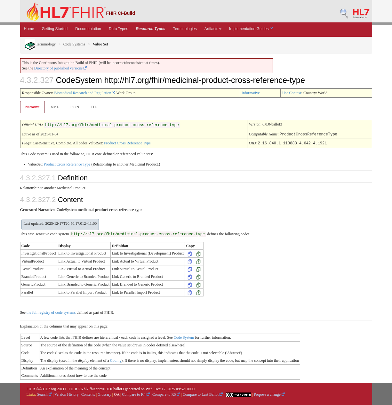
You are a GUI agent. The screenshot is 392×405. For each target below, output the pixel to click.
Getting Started (55, 29)
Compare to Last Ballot (203, 394)
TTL (93, 107)
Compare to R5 (166, 394)
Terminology (40, 44)
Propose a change (269, 394)
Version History (66, 394)
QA (116, 394)
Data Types (118, 29)
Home (29, 29)
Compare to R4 (135, 394)
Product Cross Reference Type (127, 143)
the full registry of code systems (51, 312)
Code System (184, 337)
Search (44, 394)
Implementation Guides (251, 29)
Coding (115, 360)
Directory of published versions (60, 68)
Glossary (104, 394)
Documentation (88, 29)
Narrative (32, 107)
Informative (251, 93)
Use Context (291, 93)
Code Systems (74, 44)
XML (55, 107)
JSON (74, 107)
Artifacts (212, 29)
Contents (88, 394)
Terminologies (185, 29)
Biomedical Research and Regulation (84, 93)
